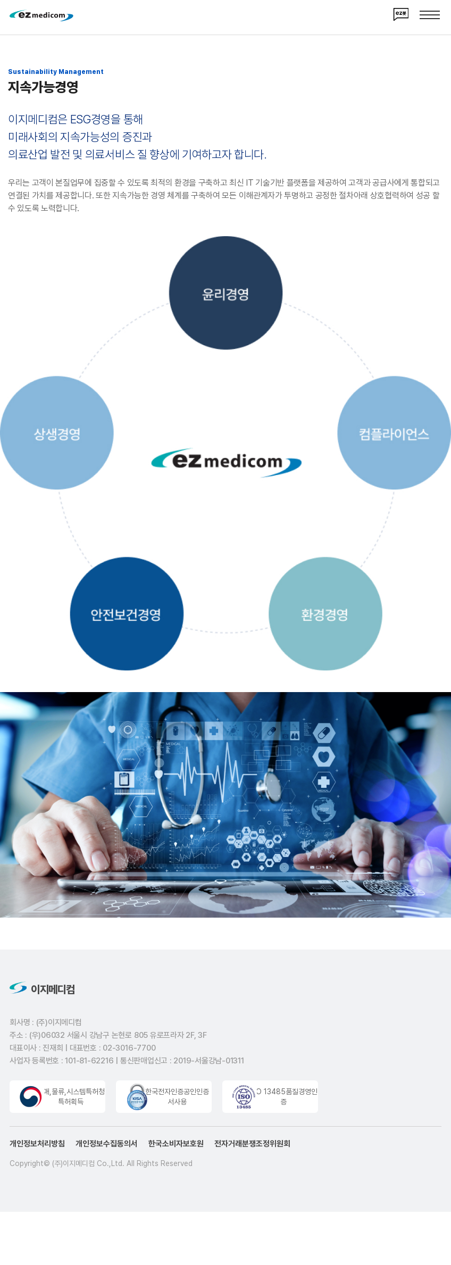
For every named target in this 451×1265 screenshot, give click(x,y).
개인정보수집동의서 (107, 1146)
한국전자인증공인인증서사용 (177, 1100)
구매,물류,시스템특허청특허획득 (71, 1100)
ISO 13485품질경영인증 (283, 1100)
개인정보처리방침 (37, 1146)
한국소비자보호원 (176, 1146)
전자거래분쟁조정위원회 (252, 1146)
